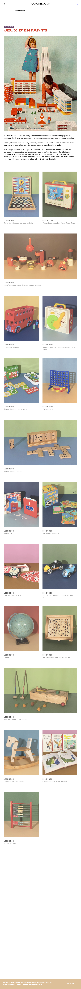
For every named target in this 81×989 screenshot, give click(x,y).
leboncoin (28, 138)
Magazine (20, 10)
